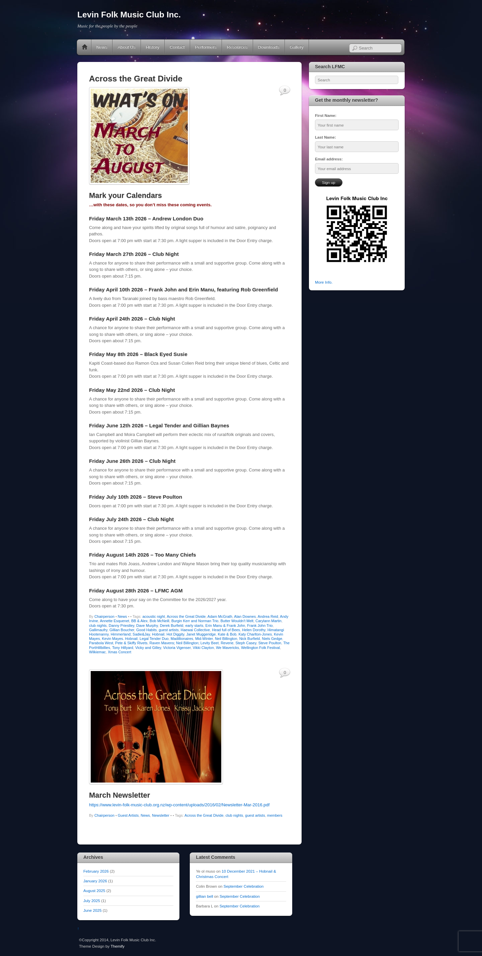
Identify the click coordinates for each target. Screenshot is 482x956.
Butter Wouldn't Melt (237, 621)
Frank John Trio (259, 625)
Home (84, 47)
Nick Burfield (249, 639)
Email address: (329, 159)
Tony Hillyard (122, 648)
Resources (237, 47)
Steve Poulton (270, 643)
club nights (98, 625)
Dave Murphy (147, 625)
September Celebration (244, 886)
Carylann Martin (268, 621)
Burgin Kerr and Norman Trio (195, 621)
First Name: (325, 115)
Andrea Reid (268, 616)
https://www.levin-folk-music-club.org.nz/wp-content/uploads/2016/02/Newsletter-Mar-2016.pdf (179, 804)
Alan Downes (245, 616)
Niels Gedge (272, 639)
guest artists (168, 630)
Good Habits (146, 630)
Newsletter (160, 815)
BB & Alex (139, 621)
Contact (177, 47)
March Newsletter (119, 795)
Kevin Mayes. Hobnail (120, 639)
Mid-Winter (204, 639)
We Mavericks (227, 648)
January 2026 (95, 881)
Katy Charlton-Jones (255, 634)
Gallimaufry (98, 630)
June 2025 (92, 910)
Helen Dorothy (253, 630)
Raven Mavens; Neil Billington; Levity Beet (184, 643)
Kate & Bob (227, 634)
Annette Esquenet (114, 621)
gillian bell (204, 896)
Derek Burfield (171, 625)
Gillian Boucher (121, 630)
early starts (194, 625)
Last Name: (325, 137)
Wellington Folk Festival (260, 648)
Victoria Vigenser (176, 648)
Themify (117, 946)
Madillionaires (182, 639)
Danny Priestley (121, 625)
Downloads (268, 47)
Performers (206, 47)
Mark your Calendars (125, 195)
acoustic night (153, 616)
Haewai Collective (195, 630)
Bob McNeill (159, 621)
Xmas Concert (119, 652)
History (152, 47)
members (275, 815)
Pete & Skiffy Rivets (131, 643)
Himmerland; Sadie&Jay (130, 634)
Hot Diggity (175, 634)
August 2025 (94, 890)
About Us (126, 47)
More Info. (323, 282)
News (101, 47)
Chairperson (104, 616)
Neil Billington (226, 639)
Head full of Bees (226, 630)
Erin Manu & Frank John (225, 625)
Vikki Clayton (203, 648)
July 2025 (91, 900)
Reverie (227, 643)
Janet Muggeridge (201, 634)
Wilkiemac (97, 652)
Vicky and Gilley (148, 648)
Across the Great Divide (186, 616)
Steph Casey (245, 643)
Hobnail (158, 634)
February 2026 (96, 871)
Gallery (297, 47)
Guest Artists (128, 815)
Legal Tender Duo (154, 639)
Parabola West (101, 643)
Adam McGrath (220, 616)
